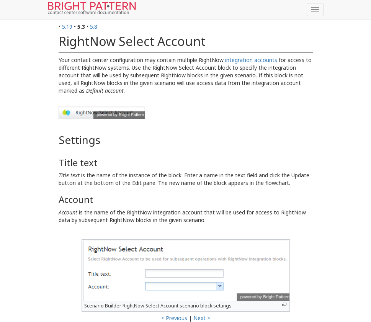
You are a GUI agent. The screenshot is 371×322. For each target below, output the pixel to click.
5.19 (67, 26)
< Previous (174, 318)
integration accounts (251, 60)
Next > (201, 318)
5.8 (93, 26)
